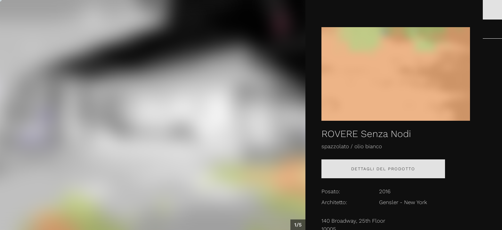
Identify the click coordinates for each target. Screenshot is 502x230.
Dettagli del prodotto (383, 168)
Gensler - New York (403, 202)
